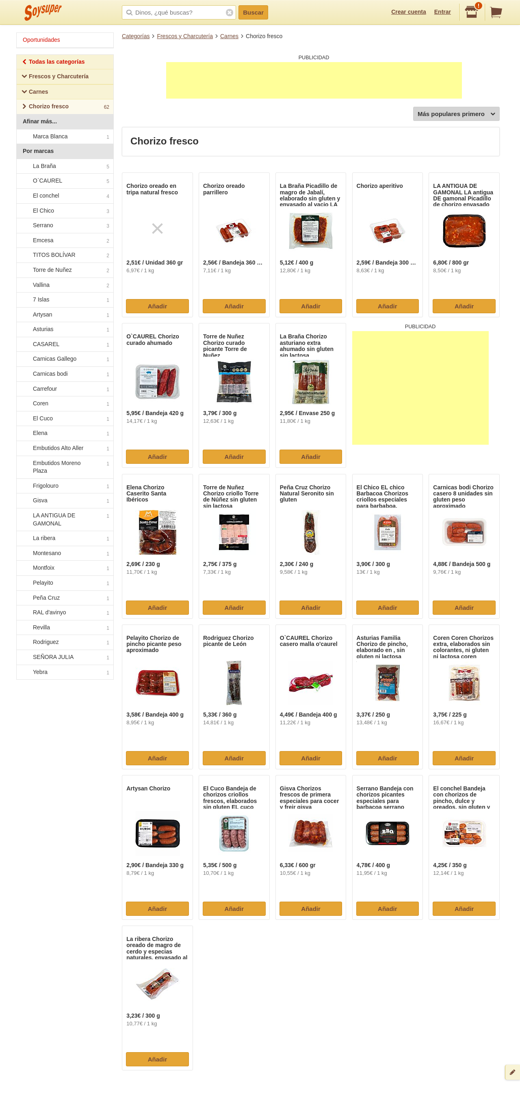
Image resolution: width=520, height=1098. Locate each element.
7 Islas (64, 299)
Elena (64, 433)
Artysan (64, 314)
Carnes (229, 36)
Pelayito (64, 583)
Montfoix (64, 568)
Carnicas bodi (64, 374)
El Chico (64, 211)
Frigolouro (64, 486)
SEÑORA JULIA (64, 657)
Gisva (64, 501)
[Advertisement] (314, 80)
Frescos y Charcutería (185, 36)
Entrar (442, 12)
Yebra (64, 672)
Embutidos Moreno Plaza (64, 467)
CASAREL (64, 344)
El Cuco (64, 418)
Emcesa (64, 240)
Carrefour (64, 389)
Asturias (64, 329)
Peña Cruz (64, 598)
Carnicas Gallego (64, 359)
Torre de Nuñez (64, 270)
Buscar (253, 12)
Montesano (64, 553)
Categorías (136, 36)
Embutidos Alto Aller (64, 448)
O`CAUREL (64, 181)
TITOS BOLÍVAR (64, 255)
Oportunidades (41, 40)
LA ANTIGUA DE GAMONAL (64, 519)
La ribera (64, 538)
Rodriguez (64, 642)
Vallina (64, 285)
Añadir (157, 306)
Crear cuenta (408, 12)
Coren (64, 404)
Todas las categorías (53, 62)
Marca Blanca (64, 136)
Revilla (64, 627)
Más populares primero (456, 114)
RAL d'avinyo (64, 612)
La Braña (64, 166)
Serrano (64, 225)
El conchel (64, 196)
